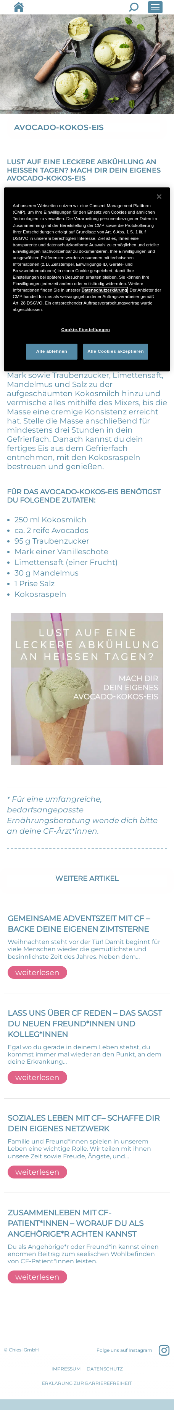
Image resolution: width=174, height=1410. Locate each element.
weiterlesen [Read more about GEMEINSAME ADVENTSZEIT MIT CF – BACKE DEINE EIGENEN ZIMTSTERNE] (37, 972)
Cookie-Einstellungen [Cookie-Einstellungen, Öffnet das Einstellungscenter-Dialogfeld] (85, 329)
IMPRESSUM (66, 1369)
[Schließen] (159, 196)
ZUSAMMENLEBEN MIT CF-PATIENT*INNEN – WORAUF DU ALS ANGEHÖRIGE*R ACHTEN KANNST (75, 1223)
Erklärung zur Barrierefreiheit (87, 1383)
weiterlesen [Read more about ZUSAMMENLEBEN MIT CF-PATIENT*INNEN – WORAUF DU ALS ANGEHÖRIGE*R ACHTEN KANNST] (37, 1277)
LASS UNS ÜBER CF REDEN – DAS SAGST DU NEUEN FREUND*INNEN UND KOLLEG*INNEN (85, 1024)
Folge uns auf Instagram (124, 1350)
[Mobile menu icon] (155, 7)
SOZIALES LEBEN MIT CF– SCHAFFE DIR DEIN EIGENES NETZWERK (84, 1123)
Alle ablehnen (51, 351)
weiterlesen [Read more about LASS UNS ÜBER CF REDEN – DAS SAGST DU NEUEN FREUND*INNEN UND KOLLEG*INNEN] (37, 1077)
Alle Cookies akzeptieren (115, 351)
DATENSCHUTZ (105, 1369)
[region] (86, 279)
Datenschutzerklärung (104, 290)
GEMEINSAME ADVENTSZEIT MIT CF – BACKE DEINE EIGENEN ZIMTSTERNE (79, 924)
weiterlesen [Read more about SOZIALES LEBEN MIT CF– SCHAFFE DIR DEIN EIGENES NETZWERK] (37, 1172)
